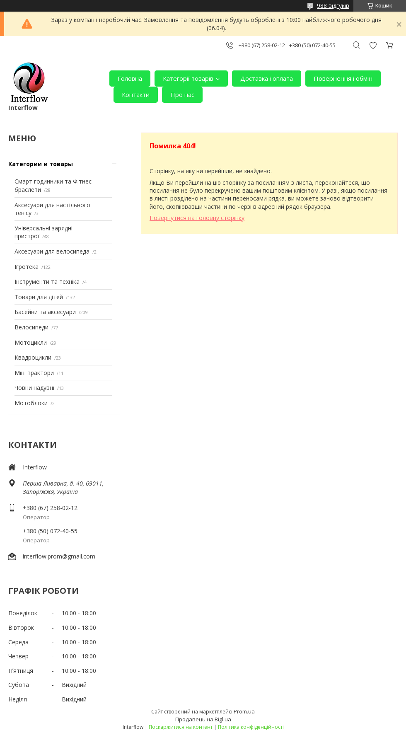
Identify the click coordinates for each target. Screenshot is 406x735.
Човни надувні (34, 388)
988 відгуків (333, 6)
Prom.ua (244, 711)
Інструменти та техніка (47, 281)
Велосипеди (31, 327)
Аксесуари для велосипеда (52, 251)
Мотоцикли (31, 342)
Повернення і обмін (343, 78)
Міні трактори (34, 373)
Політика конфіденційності (251, 726)
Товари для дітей (39, 297)
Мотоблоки (31, 403)
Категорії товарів (188, 78)
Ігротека (27, 267)
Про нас (182, 94)
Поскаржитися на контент (181, 726)
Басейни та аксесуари (45, 312)
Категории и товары (40, 164)
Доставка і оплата (266, 78)
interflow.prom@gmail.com (59, 556)
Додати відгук (373, 45)
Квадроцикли (33, 357)
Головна (130, 78)
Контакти (136, 94)
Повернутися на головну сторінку (197, 218)
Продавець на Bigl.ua (203, 719)
